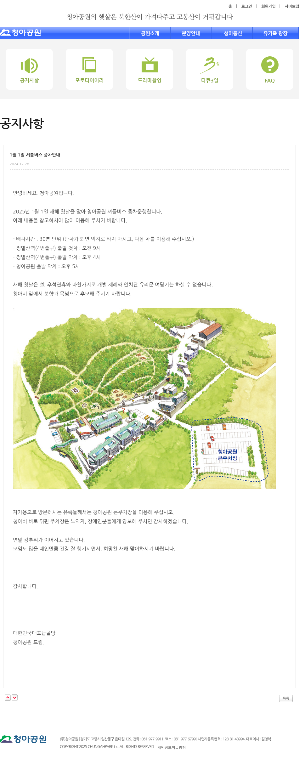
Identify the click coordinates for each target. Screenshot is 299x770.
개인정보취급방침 (171, 748)
